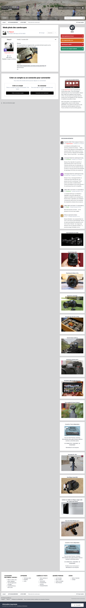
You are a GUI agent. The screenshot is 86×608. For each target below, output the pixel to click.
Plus (56, 18)
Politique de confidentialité (17, 599)
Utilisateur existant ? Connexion (67, 8)
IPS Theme (3, 597)
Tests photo (42, 581)
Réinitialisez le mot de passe (72, 447)
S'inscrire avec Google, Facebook (69, 48)
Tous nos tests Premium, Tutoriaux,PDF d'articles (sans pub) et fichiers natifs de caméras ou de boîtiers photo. (72, 439)
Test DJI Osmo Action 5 (72, 337)
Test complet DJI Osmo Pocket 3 (72, 402)
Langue (3, 599)
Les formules (59, 578)
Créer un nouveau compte (18, 93)
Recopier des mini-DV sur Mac (72, 316)
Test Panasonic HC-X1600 (72, 232)
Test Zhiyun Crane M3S (72, 477)
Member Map (37, 18)
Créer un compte (59, 581)
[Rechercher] (73, 18)
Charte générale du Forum (68, 36)
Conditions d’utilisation (22, 606)
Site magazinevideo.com (67, 40)
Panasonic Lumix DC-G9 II (72, 359)
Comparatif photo (44, 585)
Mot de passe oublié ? (67, 44)
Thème (8, 599)
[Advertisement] (72, 65)
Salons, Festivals (75, 578)
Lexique (73, 579)
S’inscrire (78, 7)
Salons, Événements (47, 18)
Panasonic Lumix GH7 (72, 295)
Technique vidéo (27, 578)
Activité (4, 18)
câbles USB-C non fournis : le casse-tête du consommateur (74, 189)
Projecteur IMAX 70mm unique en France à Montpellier (74, 142)
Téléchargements (14, 18)
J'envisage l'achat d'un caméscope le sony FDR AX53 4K (73, 158)
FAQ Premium (59, 582)
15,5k (9, 56)
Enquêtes (26, 579)
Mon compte (58, 579)
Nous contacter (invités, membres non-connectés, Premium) (36, 599)
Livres (25, 581)
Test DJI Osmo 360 (72, 252)
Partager (41, 32)
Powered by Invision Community (78, 598)
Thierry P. (9, 39)
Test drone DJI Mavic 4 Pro (72, 273)
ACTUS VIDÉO (22, 33)
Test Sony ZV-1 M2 (72, 454)
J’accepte (77, 605)
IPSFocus (9, 597)
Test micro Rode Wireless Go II (72, 520)
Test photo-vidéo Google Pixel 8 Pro (72, 380)
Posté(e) (22, 39)
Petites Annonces (26, 18)
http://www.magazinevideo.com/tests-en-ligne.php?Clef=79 (31, 65)
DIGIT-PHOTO (68, 89)
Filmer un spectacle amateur (70, 214)
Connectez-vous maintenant (42, 93)
